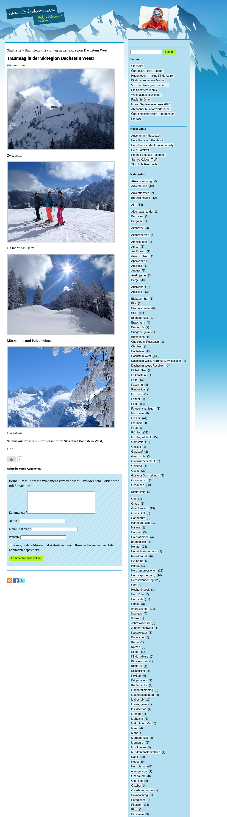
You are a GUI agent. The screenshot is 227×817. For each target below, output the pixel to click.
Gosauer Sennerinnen (145, 475)
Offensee (137, 780)
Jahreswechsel (140, 623)
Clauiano (136, 346)
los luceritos (138, 709)
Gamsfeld (137, 442)
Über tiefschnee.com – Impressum (153, 113)
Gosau (135, 470)
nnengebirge (139, 771)
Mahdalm (137, 718)
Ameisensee (139, 241)
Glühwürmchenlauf (143, 461)
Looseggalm (139, 704)
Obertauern (138, 776)
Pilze (134, 809)
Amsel (135, 246)
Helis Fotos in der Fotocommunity (152, 145)
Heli (9, 65)
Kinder (135, 651)
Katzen (135, 647)
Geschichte (138, 456)
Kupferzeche (139, 685)
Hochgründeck (140, 589)
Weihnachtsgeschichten (146, 94)
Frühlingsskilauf (141, 437)
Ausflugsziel (138, 275)
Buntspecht (138, 336)
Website (14, 541)
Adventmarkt (139, 186)
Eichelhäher (138, 370)
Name (14, 525)
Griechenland (139, 508)
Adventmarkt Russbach (145, 135)
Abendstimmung (141, 181)
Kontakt (136, 118)
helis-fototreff (139, 556)
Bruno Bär (137, 327)
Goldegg (136, 465)
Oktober (136, 785)
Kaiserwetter (139, 632)
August (135, 270)
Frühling (136, 432)
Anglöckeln (138, 251)
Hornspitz (137, 599)
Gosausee (137, 485)
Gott (134, 498)
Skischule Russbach (144, 164)
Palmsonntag (139, 795)
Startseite (14, 50)
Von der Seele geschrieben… (149, 85)
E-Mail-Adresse (20, 533)
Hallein (135, 527)
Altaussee (137, 228)
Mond (134, 733)
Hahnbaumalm (140, 522)
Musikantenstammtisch (145, 752)
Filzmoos (137, 394)
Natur (134, 756)
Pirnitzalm (137, 814)
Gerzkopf (137, 451)
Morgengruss (139, 737)
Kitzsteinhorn (139, 661)
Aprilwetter (138, 260)
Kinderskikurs (139, 656)
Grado (135, 503)
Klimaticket (138, 670)
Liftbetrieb (137, 699)
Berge (135, 280)
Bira (133, 303)
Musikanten (138, 747)
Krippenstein (139, 680)
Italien (135, 618)
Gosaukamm (139, 480)
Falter (135, 379)
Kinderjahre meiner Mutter (147, 80)
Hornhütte (137, 594)
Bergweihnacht (140, 197)
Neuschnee (138, 766)
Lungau (136, 713)
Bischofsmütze (140, 308)
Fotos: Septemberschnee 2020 (150, 104)
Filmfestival (138, 389)
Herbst (135, 565)
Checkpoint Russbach (145, 341)
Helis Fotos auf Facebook (147, 140)
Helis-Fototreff (140, 150)
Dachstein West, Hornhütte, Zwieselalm (156, 360)
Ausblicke (137, 286)
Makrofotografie (141, 723)
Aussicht (136, 291)
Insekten (136, 613)
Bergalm (136, 221)
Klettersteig (138, 491)
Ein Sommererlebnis (144, 90)
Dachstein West (141, 356)
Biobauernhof (139, 298)
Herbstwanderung (142, 580)
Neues (135, 761)
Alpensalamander (142, 211)
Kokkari (136, 675)
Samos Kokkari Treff (144, 159)
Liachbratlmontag (142, 690)
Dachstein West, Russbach (148, 365)
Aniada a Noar (140, 256)
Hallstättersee (140, 537)
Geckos (136, 446)
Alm (133, 204)
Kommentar (18, 517)
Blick (134, 313)
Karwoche (137, 637)
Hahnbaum (138, 517)
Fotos (134, 403)
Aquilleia (136, 265)
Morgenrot (137, 742)
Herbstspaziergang (143, 575)
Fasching (137, 384)
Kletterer (136, 666)
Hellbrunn (137, 560)
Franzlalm (137, 413)
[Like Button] (11, 459)
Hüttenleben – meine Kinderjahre (152, 75)
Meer (134, 728)
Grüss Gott (138, 513)
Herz (134, 584)
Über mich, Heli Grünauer (147, 70)
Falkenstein (138, 375)
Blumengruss (139, 317)
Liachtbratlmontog (142, 694)
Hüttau (135, 603)
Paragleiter (138, 799)
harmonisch (138, 541)
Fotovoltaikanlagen (143, 408)
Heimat (135, 546)
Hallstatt (136, 532)
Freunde (136, 422)
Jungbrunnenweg (142, 627)
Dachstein (32, 50)
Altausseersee (140, 234)
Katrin (135, 642)
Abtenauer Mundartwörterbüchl (150, 109)
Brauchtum (138, 322)
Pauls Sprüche (140, 99)
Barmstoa (137, 216)
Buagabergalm (140, 332)
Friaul (134, 427)
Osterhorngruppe (142, 790)
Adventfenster (140, 193)
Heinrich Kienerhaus (144, 551)
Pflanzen (136, 804)
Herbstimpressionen (143, 570)
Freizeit (135, 418)
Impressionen (139, 608)
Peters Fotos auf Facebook (148, 154)
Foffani (135, 399)
